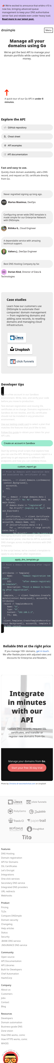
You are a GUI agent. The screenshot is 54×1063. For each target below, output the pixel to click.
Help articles (7, 928)
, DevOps (18, 202)
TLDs (3, 911)
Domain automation (11, 1022)
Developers (7, 1018)
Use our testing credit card (15, 424)
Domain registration (11, 857)
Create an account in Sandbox (19, 443)
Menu (48, 30)
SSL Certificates (9, 866)
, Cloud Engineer (18, 228)
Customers (6, 993)
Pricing (4, 907)
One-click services (10, 878)
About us (5, 989)
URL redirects (8, 891)
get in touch (42, 651)
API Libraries (7, 965)
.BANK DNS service (11, 940)
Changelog (6, 924)
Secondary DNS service (13, 883)
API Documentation (11, 961)
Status (4, 932)
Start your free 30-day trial (27, 767)
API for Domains (9, 862)
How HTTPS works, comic (14, 1039)
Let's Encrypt (7, 870)
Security (5, 936)
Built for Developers (11, 969)
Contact (5, 1002)
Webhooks (6, 895)
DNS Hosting (7, 853)
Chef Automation (10, 973)
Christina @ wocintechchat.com (22, 783)
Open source (7, 956)
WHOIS (4, 1043)
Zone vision (7, 1030)
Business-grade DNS (11, 1026)
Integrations (7, 874)
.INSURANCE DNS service (14, 945)
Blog (3, 1006)
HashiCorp (6, 977)
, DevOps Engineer (19, 251)
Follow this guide (10, 432)
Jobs (3, 998)
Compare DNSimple (11, 915)
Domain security (9, 919)
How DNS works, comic (13, 1035)
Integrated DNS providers (14, 887)
